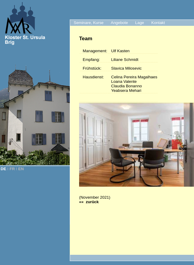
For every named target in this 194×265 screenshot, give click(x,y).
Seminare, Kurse (88, 22)
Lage (139, 22)
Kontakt (158, 22)
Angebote (119, 22)
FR (12, 169)
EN (21, 169)
